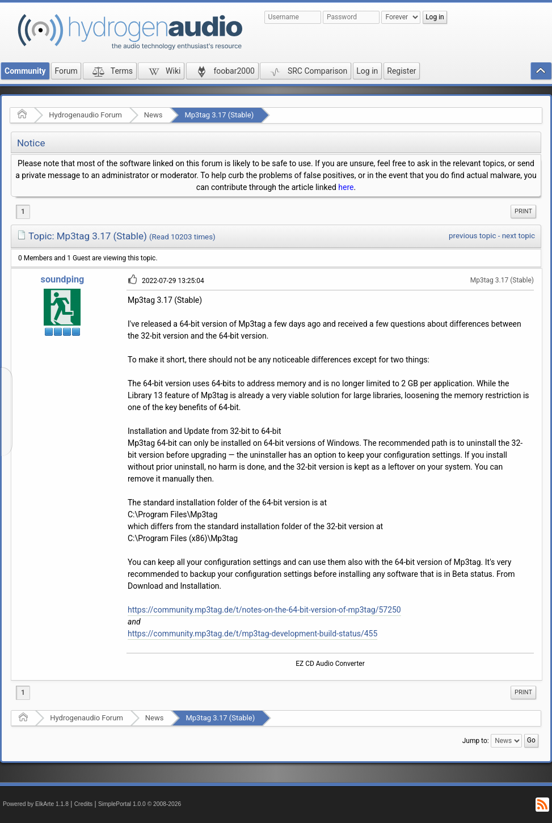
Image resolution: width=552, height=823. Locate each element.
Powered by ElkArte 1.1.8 (36, 804)
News (153, 115)
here (345, 187)
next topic (518, 235)
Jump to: (475, 741)
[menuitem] (523, 211)
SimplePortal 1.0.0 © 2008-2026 (139, 804)
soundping (63, 279)
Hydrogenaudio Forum (85, 115)
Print (523, 211)
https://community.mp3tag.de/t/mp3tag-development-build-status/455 (252, 633)
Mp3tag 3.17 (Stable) (219, 115)
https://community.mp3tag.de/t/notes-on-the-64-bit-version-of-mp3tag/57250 (264, 609)
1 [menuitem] (23, 212)
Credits (83, 804)
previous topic (472, 235)
